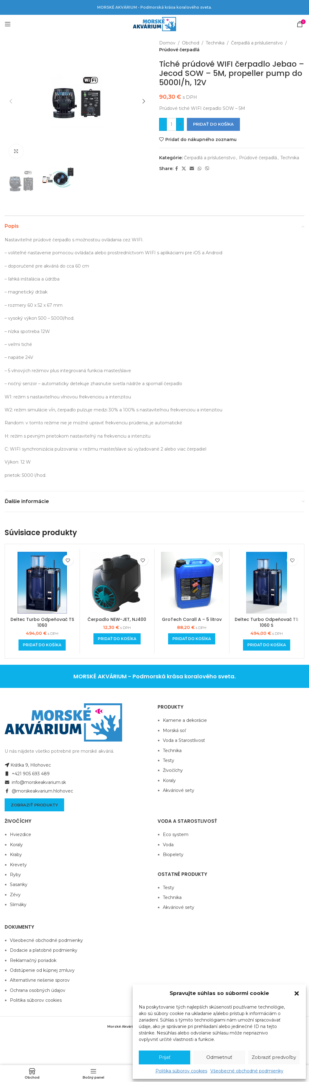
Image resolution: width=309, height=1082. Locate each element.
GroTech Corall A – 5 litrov (192, 619)
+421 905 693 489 (27, 773)
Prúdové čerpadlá (179, 49)
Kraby (16, 854)
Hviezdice (20, 834)
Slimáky (18, 904)
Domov (167, 43)
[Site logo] (154, 24)
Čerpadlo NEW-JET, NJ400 (117, 619)
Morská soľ (174, 730)
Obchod (190, 43)
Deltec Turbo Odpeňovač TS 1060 (42, 622)
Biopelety (173, 854)
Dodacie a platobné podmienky (43, 950)
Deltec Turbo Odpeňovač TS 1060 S (266, 622)
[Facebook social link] (176, 168)
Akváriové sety (178, 790)
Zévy (15, 894)
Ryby (15, 874)
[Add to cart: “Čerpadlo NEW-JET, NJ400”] (117, 638)
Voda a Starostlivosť (184, 740)
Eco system (175, 834)
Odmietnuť (219, 1057)
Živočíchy (173, 770)
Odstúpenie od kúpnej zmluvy (42, 970)
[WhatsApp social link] (199, 168)
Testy (168, 760)
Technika (215, 43)
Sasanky (18, 884)
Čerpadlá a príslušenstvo (257, 43)
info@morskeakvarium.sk (35, 782)
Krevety (18, 865)
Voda (168, 844)
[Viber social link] (207, 168)
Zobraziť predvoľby (274, 1057)
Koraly (169, 780)
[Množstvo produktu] (171, 124)
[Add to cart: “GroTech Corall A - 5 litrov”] (191, 638)
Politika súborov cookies (181, 1071)
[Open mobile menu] (8, 24)
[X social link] (184, 168)
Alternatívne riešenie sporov (40, 980)
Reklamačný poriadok (33, 960)
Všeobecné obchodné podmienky (246, 1071)
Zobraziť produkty (34, 804)
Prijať (165, 1057)
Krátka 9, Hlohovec (28, 765)
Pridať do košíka (213, 124)
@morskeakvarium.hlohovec (39, 791)
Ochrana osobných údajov (37, 990)
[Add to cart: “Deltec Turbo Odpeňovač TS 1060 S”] (266, 645)
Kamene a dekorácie (185, 720)
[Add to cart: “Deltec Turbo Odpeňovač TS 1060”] (42, 645)
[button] (297, 993)
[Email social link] (192, 168)
